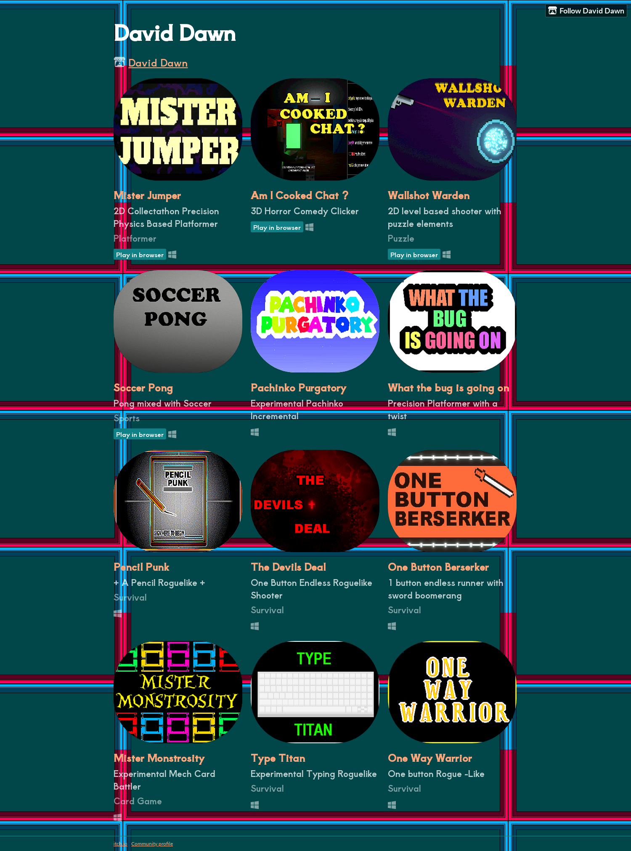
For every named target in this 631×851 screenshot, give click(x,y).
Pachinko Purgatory (298, 387)
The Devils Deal (288, 566)
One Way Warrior (430, 757)
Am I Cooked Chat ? (299, 195)
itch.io (120, 843)
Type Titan (278, 757)
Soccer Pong (143, 387)
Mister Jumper (147, 195)
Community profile (152, 843)
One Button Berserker (438, 566)
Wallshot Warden (428, 195)
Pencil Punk (141, 566)
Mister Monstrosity (159, 757)
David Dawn (158, 62)
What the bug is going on (448, 387)
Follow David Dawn (586, 11)
